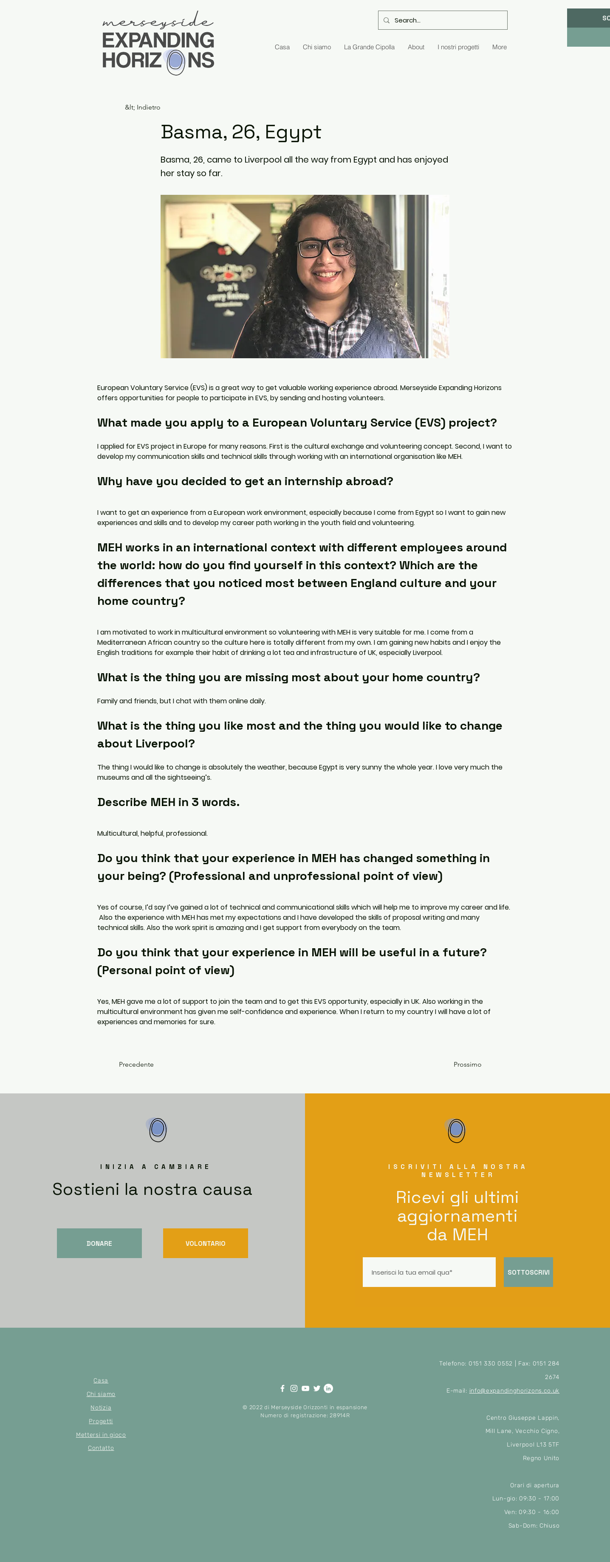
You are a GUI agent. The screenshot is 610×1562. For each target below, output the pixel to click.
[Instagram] (294, 1388)
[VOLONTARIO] (205, 1243)
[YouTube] (305, 1388)
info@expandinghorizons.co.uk (514, 1390)
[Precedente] (147, 1064)
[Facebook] (282, 1388)
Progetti (101, 1421)
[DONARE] (99, 1243)
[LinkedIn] (328, 1388)
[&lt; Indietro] (153, 107)
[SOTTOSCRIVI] (528, 1272)
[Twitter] (317, 1388)
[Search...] (442, 20)
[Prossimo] (460, 1064)
